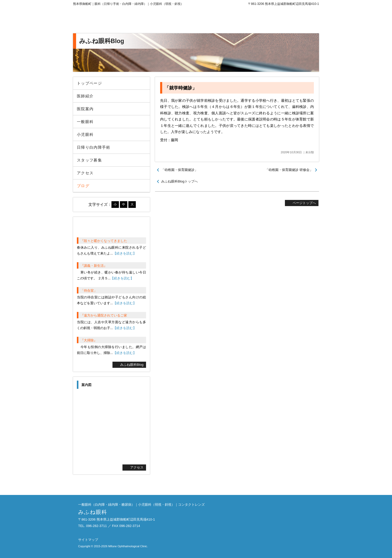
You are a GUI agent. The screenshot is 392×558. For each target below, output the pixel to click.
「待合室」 (88, 290)
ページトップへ (304, 203)
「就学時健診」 (180, 87)
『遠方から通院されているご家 (103, 315)
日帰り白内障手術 (93, 147)
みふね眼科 (115, 20)
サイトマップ (88, 540)
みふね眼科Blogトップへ (179, 181)
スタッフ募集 (89, 160)
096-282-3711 (276, 20)
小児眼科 (85, 134)
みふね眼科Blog (131, 365)
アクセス (85, 173)
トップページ (89, 83)
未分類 (309, 152)
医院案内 (85, 109)
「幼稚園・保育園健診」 (179, 170)
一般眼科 (85, 121)
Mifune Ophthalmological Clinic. (128, 546)
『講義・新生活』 (93, 266)
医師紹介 (85, 96)
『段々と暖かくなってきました (103, 241)
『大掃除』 (88, 340)
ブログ (83, 186)
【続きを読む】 (124, 253)
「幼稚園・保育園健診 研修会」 (289, 170)
